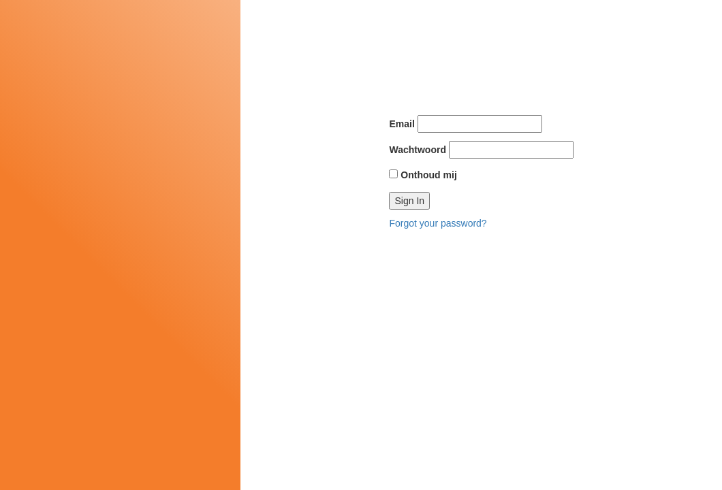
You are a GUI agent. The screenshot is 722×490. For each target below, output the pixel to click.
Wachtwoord (417, 149)
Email (401, 123)
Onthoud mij (422, 174)
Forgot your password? (437, 223)
